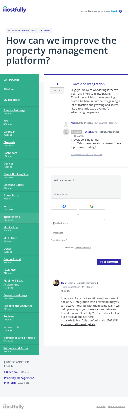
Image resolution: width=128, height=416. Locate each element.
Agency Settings (14, 110)
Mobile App (11, 227)
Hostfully (101, 406)
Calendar (9, 131)
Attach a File (62, 194)
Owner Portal (12, 259)
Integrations (12, 217)
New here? (78, 247)
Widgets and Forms (16, 348)
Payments (10, 270)
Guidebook (11, 372)
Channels (9, 142)
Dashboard (11, 153)
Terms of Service (116, 406)
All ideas (9, 89)
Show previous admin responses (86, 154)
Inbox (7, 206)
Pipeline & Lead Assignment (13, 282)
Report (89, 286)
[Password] (78, 233)
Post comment (109, 261)
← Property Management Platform (29, 30)
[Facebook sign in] (64, 206)
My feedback (12, 100)
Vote (57, 90)
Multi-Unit (10, 238)
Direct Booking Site (16, 174)
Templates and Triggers (19, 338)
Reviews (9, 316)
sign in (114, 11)
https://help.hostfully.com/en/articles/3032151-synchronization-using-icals (90, 322)
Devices (9, 163)
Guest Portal (12, 195)
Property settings (15, 295)
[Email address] (78, 223)
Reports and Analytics (18, 306)
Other (8, 248)
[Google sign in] (92, 206)
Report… (113, 122)
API (6, 121)
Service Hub (11, 327)
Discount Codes (14, 185)
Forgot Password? (59, 240)
